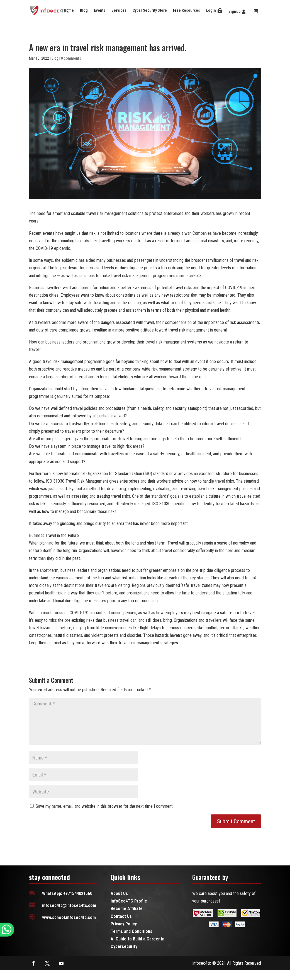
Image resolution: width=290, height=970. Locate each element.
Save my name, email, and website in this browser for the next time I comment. (105, 806)
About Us (119, 893)
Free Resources (186, 10)
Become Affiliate (127, 908)
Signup (234, 11)
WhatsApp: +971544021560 (67, 893)
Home (69, 10)
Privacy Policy (124, 924)
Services (118, 10)
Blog (84, 10)
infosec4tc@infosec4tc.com (69, 905)
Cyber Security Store (150, 10)
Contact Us (121, 916)
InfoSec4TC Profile (129, 901)
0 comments (71, 58)
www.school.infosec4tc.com (69, 917)
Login (211, 10)
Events (99, 10)
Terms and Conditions (131, 931)
